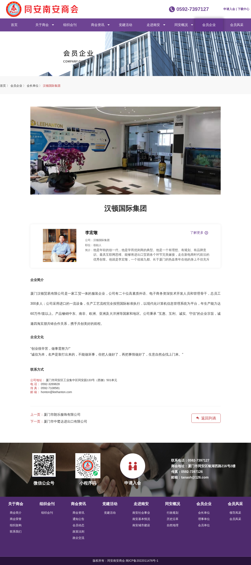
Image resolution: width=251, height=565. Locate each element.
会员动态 (78, 525)
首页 (14, 25)
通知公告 (78, 519)
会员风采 (236, 25)
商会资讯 (97, 25)
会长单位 (204, 512)
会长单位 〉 (34, 85)
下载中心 (243, 9)
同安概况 (181, 25)
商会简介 (16, 512)
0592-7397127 (192, 9)
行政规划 (172, 512)
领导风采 (235, 512)
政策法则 (78, 531)
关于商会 (42, 25)
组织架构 (16, 525)
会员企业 (209, 25)
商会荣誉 (16, 519)
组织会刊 (70, 25)
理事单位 (204, 519)
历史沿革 (172, 519)
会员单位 (204, 525)
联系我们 (16, 531)
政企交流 (78, 537)
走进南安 (153, 25)
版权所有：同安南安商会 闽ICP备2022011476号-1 (125, 560)
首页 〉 (5, 85)
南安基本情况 (141, 519)
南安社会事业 (141, 512)
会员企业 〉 (18, 85)
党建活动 (125, 25)
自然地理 (172, 525)
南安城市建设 (141, 525)
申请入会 (229, 9)
